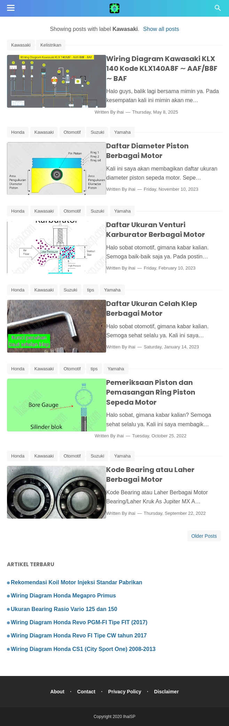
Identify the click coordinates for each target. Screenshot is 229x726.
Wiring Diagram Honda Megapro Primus (63, 596)
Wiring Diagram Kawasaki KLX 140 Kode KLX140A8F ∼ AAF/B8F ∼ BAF (162, 68)
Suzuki (97, 132)
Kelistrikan (50, 45)
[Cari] (218, 10)
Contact (86, 691)
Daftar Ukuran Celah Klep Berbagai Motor (148, 309)
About (57, 691)
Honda (17, 132)
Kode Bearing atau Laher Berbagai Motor (147, 475)
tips (90, 289)
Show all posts (161, 29)
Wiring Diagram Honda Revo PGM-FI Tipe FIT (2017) (79, 622)
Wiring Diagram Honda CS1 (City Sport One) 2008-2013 (83, 649)
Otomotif (72, 132)
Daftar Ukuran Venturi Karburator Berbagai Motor (152, 230)
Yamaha (122, 132)
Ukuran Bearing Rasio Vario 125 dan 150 (64, 609)
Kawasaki (21, 45)
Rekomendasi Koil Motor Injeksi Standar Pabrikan (76, 582)
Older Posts (204, 536)
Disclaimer (167, 691)
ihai (128, 112)
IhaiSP (129, 716)
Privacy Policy (124, 691)
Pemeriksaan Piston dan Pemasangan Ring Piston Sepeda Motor (162, 392)
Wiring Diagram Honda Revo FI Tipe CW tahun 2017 (79, 635)
